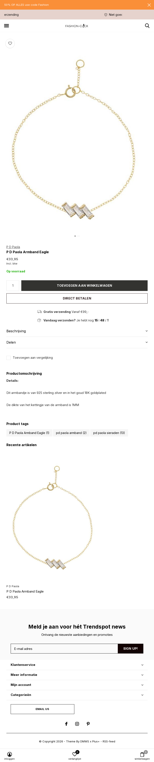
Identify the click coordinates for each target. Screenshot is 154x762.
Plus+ (96, 741)
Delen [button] (11, 342)
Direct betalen (77, 298)
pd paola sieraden (109, 433)
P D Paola (13, 247)
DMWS (84, 741)
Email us (42, 709)
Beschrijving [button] (16, 331)
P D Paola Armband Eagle (29, 433)
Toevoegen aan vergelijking (33, 357)
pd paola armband (71, 433)
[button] (6, 26)
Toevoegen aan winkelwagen (84, 285)
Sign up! (130, 648)
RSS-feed (109, 741)
